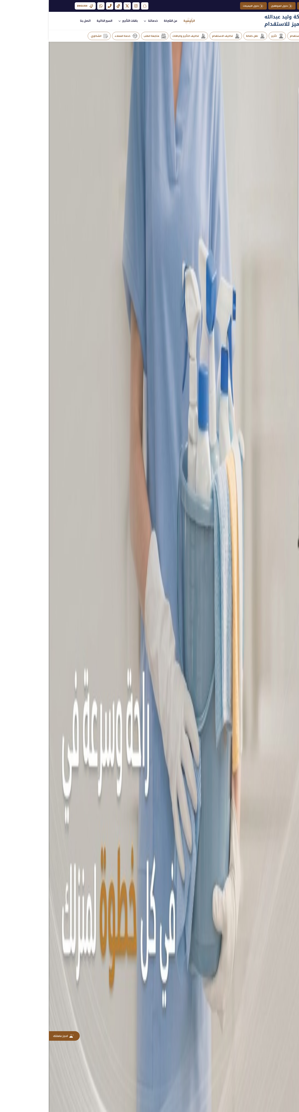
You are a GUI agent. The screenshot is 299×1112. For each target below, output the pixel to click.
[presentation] (264, 476)
